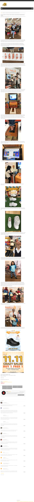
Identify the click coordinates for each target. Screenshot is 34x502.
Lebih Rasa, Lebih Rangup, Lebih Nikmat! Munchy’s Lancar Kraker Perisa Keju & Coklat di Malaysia (28, 14)
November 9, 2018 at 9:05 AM (5, 460)
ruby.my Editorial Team (5, 410)
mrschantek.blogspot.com (6, 465)
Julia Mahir (4, 417)
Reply (21, 415)
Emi (3, 454)
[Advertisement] (11, 496)
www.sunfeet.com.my (5, 385)
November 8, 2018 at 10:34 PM (6, 442)
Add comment (2, 475)
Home (1, 12)
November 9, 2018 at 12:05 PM (6, 471)
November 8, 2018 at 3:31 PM (5, 424)
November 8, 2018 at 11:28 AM (6, 405)
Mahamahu (4, 435)
